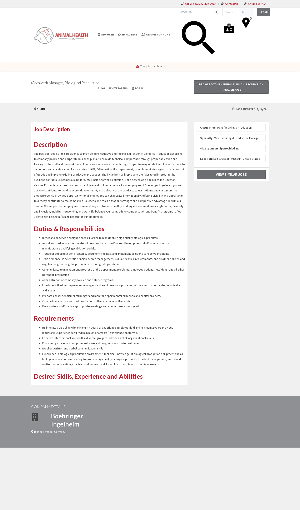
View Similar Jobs (231, 174)
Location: (206, 159)
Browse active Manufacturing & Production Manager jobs (231, 86)
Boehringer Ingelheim (67, 420)
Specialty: (206, 138)
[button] (39, 109)
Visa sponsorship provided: (218, 148)
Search (265, 12)
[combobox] (228, 12)
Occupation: (208, 127)
